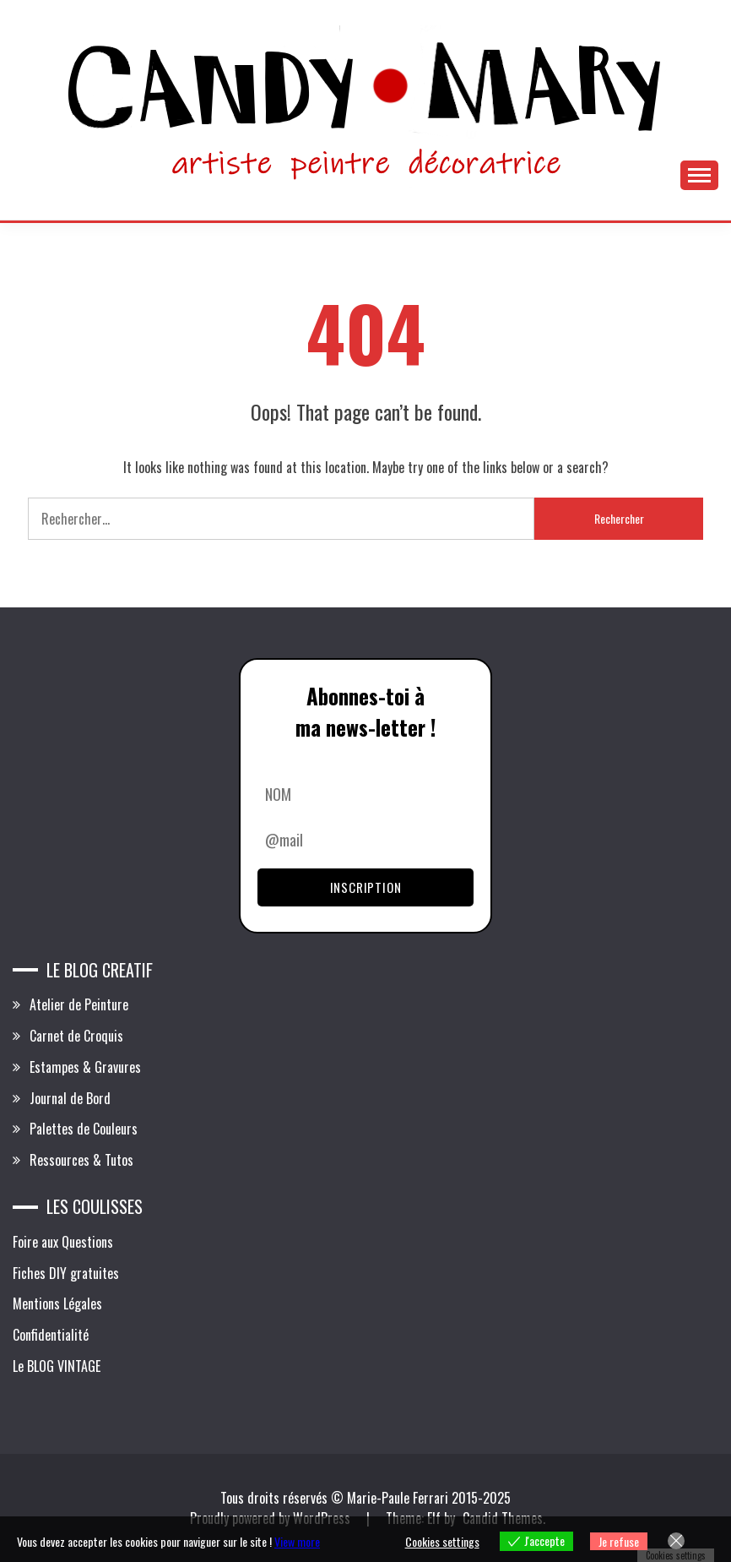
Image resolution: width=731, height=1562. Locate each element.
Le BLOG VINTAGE (56, 1366)
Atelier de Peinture (79, 1004)
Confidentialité (51, 1335)
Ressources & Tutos (81, 1160)
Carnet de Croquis (76, 1036)
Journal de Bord (70, 1098)
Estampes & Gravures (85, 1067)
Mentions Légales (57, 1303)
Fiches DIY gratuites (66, 1273)
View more (297, 1541)
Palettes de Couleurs (84, 1128)
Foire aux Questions (63, 1242)
